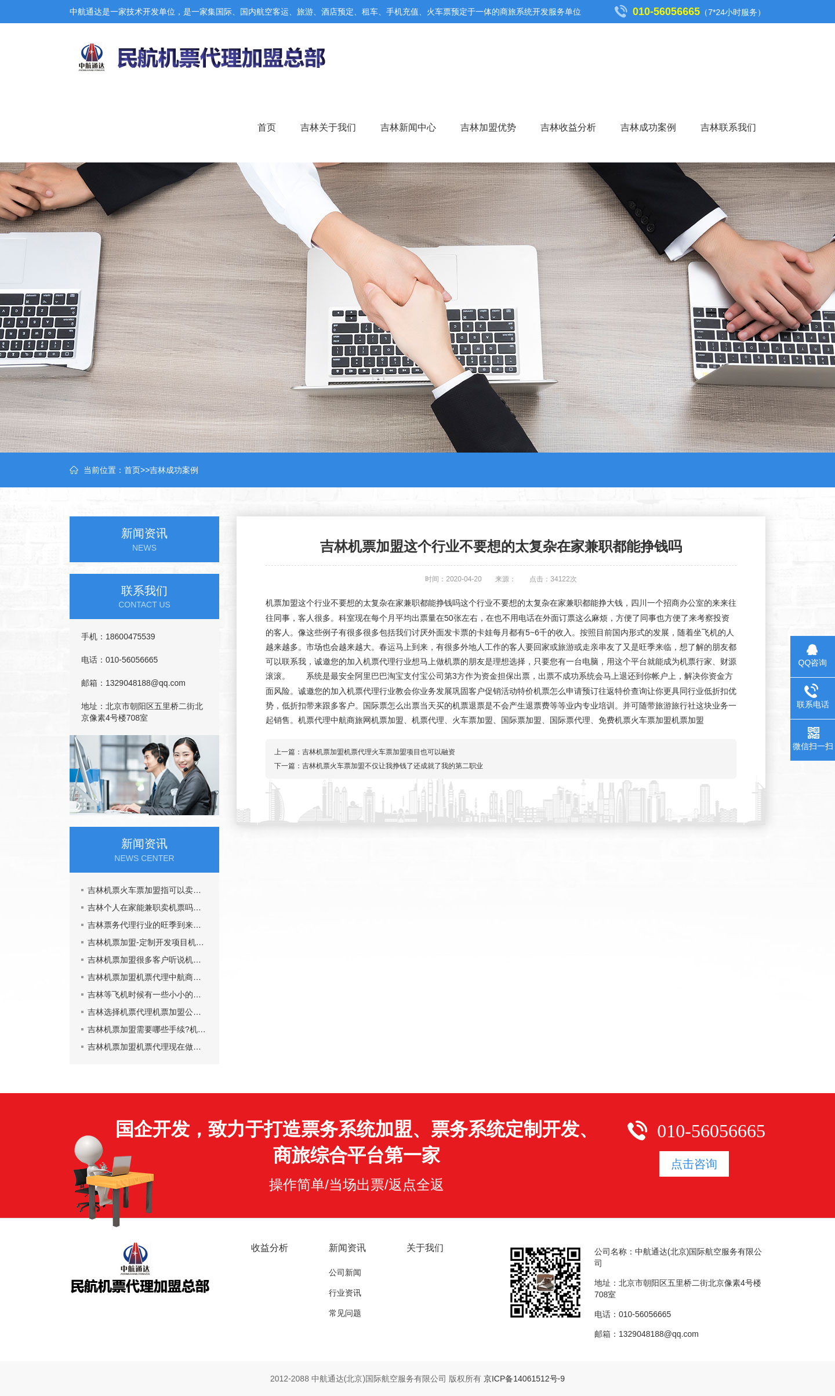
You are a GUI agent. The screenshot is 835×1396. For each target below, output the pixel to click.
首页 (266, 127)
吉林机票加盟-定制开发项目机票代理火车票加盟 (148, 942)
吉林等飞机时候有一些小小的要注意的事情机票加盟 (148, 994)
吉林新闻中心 (408, 127)
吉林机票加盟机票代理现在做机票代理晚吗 (148, 1046)
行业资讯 (345, 1292)
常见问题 (345, 1313)
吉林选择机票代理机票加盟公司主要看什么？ (148, 1012)
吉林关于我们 (328, 127)
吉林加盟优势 (488, 127)
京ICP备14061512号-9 (524, 1378)
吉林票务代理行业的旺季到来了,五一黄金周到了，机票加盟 (148, 925)
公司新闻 (345, 1272)
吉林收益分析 (568, 127)
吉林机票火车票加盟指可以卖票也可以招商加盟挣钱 (148, 890)
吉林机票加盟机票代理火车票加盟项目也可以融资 (378, 752)
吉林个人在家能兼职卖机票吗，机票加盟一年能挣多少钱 (148, 907)
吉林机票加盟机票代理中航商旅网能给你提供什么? (148, 977)
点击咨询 (694, 1164)
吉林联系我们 (728, 127)
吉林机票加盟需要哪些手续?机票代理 (148, 1029)
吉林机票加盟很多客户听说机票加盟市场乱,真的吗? (148, 959)
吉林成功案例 (648, 127)
